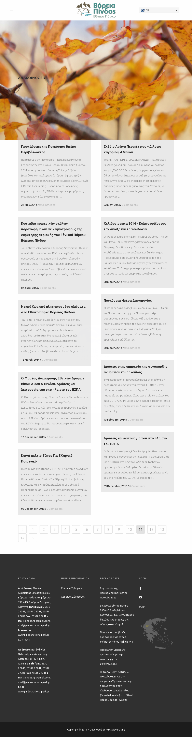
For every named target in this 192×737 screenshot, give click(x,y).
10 (130, 529)
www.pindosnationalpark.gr (33, 634)
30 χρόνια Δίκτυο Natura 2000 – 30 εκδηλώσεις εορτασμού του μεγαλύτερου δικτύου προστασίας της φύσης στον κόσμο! (117, 615)
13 (162, 529)
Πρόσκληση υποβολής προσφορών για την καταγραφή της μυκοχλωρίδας (112, 656)
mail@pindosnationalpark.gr (34, 625)
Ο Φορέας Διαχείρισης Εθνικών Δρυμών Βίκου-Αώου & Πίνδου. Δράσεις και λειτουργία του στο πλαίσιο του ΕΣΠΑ (52, 383)
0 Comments (47, 204)
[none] (159, 10)
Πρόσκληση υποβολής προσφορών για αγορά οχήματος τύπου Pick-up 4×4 (116, 637)
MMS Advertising (115, 729)
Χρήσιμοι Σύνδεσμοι (72, 596)
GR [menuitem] (147, 10)
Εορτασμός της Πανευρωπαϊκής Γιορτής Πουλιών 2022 (113, 593)
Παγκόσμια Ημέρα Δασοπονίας (128, 300)
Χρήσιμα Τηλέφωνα (72, 588)
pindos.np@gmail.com (37, 621)
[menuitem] (159, 10)
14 (22, 538)
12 (151, 529)
